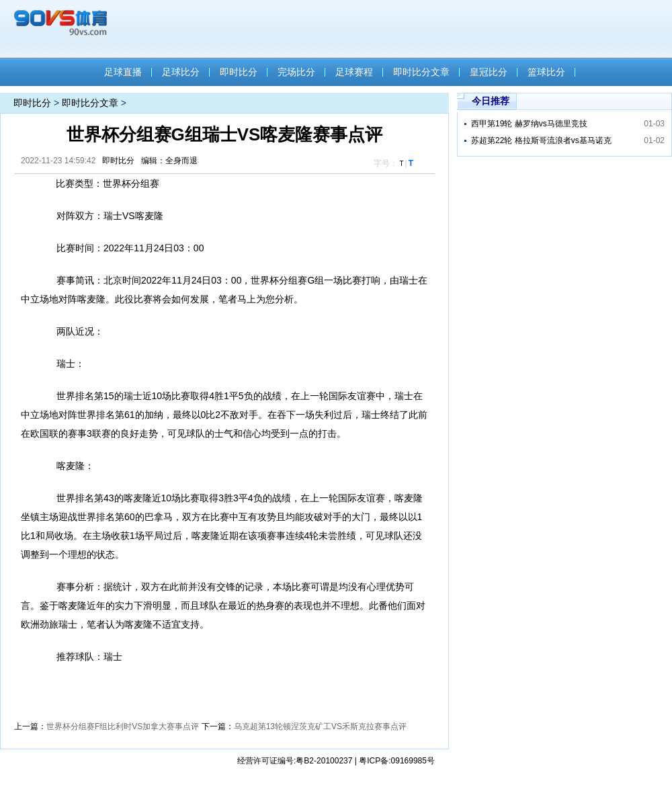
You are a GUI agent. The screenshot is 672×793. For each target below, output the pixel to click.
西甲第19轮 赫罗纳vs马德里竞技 (529, 123)
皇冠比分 (488, 72)
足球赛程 (354, 72)
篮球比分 (546, 72)
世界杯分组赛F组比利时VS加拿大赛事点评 (122, 726)
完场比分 (296, 72)
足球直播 (123, 72)
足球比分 (181, 72)
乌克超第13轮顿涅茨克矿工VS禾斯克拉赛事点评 (320, 726)
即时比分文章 (421, 72)
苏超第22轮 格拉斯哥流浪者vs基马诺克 (541, 140)
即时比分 (238, 72)
